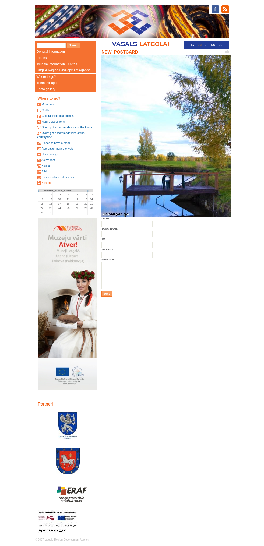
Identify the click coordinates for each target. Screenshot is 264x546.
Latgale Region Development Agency (63, 70)
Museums (47, 104)
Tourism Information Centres (57, 64)
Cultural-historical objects (57, 115)
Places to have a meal (55, 143)
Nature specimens (53, 121)
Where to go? (46, 77)
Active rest (48, 159)
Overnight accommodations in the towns (67, 127)
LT (206, 45)
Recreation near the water (58, 148)
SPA (44, 171)
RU (213, 45)
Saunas (46, 165)
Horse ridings (49, 154)
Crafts (45, 110)
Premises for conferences (57, 177)
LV (193, 45)
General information (51, 52)
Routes (42, 58)
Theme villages (47, 83)
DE (221, 45)
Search (46, 182)
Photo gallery (46, 89)
